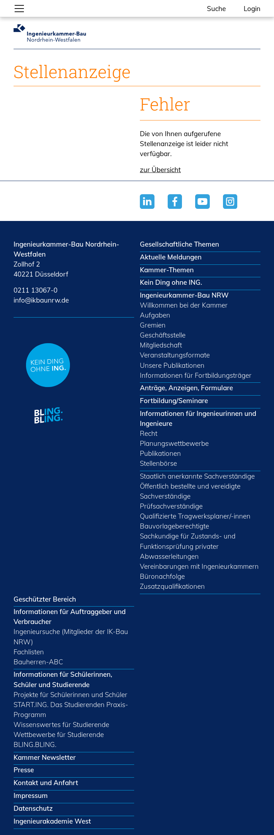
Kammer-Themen (167, 270)
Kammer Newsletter (45, 757)
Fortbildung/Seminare (174, 400)
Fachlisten (29, 652)
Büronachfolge (162, 576)
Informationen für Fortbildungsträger (196, 375)
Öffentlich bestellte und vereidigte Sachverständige (190, 491)
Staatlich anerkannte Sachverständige (197, 476)
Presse (24, 770)
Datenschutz (33, 808)
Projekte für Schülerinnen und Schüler (70, 694)
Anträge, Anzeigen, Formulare (186, 387)
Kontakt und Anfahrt (46, 782)
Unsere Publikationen (172, 365)
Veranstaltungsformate (175, 355)
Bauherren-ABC (38, 662)
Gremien (153, 325)
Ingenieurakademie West (52, 821)
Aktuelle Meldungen (171, 257)
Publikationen (160, 453)
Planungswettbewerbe (174, 443)
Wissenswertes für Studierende (61, 724)
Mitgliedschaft (161, 345)
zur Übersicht (160, 169)
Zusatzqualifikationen (172, 586)
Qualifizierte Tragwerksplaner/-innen (195, 516)
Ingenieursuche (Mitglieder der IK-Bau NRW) (71, 636)
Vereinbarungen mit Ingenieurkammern (199, 566)
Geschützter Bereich (45, 599)
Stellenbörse (158, 463)
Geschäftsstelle (163, 335)
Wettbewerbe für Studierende (59, 734)
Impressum (31, 795)
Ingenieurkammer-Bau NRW (184, 295)
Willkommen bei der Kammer (184, 305)
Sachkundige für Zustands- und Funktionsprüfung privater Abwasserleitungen (187, 546)
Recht (148, 433)
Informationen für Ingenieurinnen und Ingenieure (198, 418)
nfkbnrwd (41, 300)
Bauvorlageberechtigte (174, 526)
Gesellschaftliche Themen (179, 244)
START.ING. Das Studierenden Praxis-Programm (71, 709)
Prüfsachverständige (171, 506)
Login (252, 8)
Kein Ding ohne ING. (171, 282)
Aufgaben (155, 315)
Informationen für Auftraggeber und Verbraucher (70, 616)
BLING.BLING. (35, 744)
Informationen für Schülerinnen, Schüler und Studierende (63, 679)
